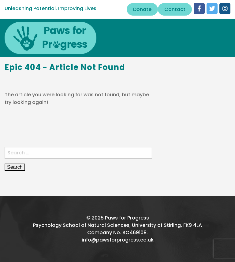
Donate (142, 9)
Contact (174, 9)
